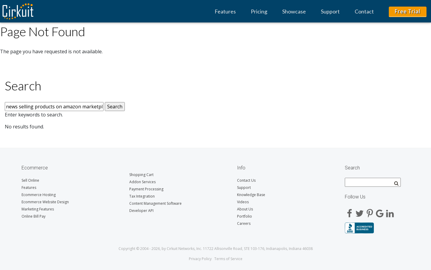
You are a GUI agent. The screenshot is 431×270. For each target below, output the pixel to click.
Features (225, 11)
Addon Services (142, 181)
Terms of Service (228, 258)
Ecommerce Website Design (45, 201)
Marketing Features (38, 209)
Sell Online (30, 180)
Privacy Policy (200, 258)
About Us (245, 209)
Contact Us (246, 180)
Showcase (294, 11)
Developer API (141, 210)
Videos (243, 201)
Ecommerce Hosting (39, 194)
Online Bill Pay (33, 216)
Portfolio (244, 216)
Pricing (259, 11)
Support (330, 11)
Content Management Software (155, 203)
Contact (364, 11)
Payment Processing (146, 189)
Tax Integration (142, 196)
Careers (244, 223)
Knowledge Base (251, 194)
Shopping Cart (141, 174)
